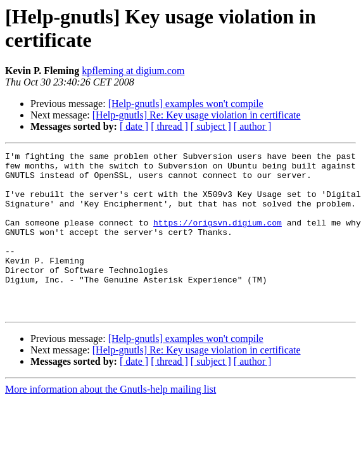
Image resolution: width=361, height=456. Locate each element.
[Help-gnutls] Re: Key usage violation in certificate (196, 115)
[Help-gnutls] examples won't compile (185, 103)
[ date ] (134, 126)
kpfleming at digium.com (133, 70)
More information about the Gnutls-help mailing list (110, 421)
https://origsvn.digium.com (217, 237)
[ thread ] (169, 126)
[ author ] (253, 126)
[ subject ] (211, 126)
